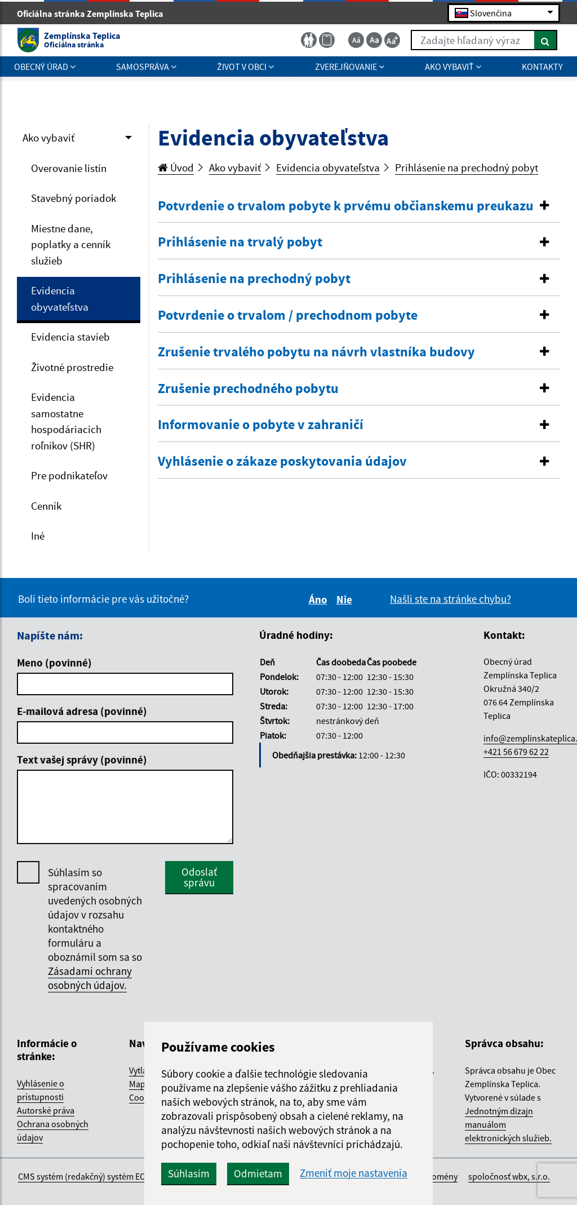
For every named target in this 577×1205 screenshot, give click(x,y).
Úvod (176, 167)
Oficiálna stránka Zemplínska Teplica (95, 13)
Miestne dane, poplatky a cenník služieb (70, 244)
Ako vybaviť (48, 137)
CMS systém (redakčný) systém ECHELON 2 (97, 1176)
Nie (346, 599)
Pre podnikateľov (69, 475)
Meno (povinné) (54, 662)
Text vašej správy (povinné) (82, 759)
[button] (359, 206)
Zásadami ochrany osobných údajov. (90, 978)
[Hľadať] (545, 40)
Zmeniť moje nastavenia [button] (353, 1173)
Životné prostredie (72, 367)
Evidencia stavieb (70, 336)
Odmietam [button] (258, 1173)
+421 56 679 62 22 (516, 751)
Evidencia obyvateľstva (59, 299)
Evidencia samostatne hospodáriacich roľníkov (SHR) (66, 421)
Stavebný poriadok (73, 198)
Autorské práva (45, 1110)
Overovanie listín (68, 168)
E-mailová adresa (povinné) (82, 711)
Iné (38, 535)
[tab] (359, 206)
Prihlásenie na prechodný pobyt (466, 167)
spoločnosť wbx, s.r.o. (509, 1176)
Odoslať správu (199, 877)
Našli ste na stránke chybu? (450, 599)
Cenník (46, 506)
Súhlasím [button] (189, 1173)
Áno (320, 599)
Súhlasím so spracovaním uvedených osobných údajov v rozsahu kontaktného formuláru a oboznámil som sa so (95, 929)
